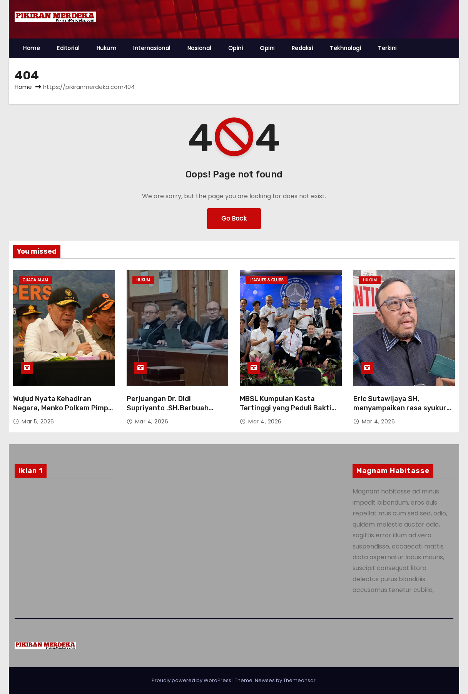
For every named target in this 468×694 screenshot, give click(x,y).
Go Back (234, 218)
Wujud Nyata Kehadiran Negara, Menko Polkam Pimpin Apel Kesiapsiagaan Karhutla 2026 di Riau (63, 413)
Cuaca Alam (35, 280)
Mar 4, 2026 (152, 421)
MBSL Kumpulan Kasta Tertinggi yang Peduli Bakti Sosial (285, 408)
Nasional (199, 48)
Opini (235, 48)
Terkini (387, 48)
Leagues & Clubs (266, 280)
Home (31, 48)
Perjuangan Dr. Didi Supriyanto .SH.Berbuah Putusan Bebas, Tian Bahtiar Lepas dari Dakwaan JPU (175, 413)
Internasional (151, 48)
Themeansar (299, 680)
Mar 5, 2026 (38, 421)
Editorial (68, 48)
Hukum (107, 48)
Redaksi (302, 48)
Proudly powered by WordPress (192, 680)
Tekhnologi (345, 48)
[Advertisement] (65, 546)
